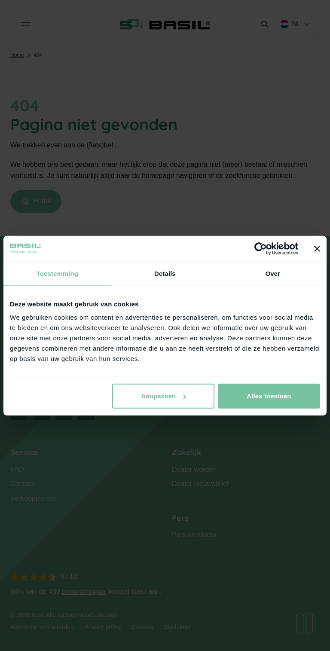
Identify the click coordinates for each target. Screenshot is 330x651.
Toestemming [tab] (58, 273)
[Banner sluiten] (317, 248)
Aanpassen (163, 396)
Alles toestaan (269, 396)
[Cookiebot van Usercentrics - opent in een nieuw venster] (260, 248)
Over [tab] (272, 273)
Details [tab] (165, 273)
